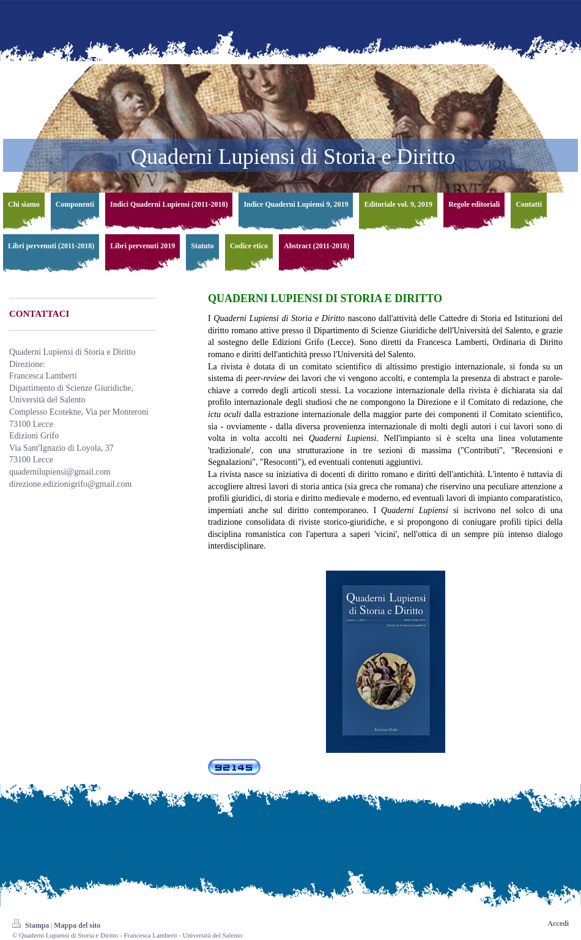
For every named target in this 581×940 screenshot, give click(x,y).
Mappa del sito (77, 925)
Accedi (558, 923)
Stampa (31, 925)
